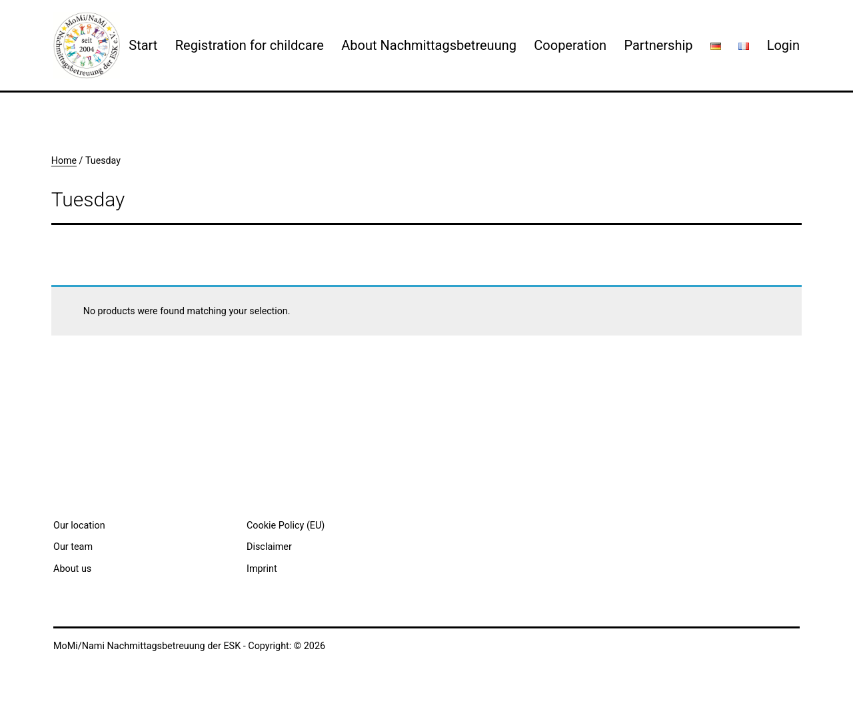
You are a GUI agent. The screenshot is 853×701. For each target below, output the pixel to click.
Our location (79, 525)
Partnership (658, 45)
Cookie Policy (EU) (286, 525)
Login (783, 45)
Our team (73, 547)
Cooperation (570, 45)
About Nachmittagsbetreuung (428, 45)
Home (64, 160)
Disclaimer (269, 547)
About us (72, 569)
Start (143, 45)
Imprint (262, 569)
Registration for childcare (249, 45)
